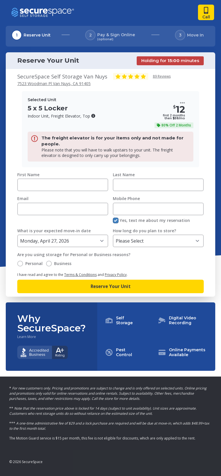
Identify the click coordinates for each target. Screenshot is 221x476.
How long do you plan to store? (144, 230)
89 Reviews (162, 76)
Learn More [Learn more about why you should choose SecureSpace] (26, 337)
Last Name (124, 174)
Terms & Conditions (80, 274)
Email (22, 198)
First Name (28, 174)
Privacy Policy (116, 274)
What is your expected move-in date (54, 230)
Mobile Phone (126, 198)
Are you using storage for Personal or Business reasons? (73, 254)
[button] (93, 116)
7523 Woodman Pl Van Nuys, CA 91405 (54, 83)
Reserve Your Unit (111, 286)
